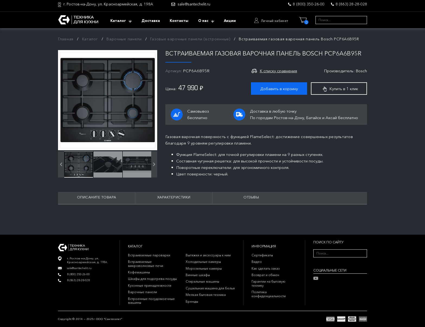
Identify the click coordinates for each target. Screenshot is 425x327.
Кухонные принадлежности (149, 285)
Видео (257, 262)
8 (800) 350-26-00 (308, 4)
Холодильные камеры (203, 262)
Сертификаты (262, 255)
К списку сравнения (278, 70)
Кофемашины (139, 272)
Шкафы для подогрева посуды (152, 279)
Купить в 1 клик (340, 88)
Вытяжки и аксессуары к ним (208, 255)
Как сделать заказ (266, 268)
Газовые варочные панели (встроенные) (190, 39)
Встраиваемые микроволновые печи (145, 263)
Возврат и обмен (265, 275)
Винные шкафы (198, 275)
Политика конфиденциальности (269, 294)
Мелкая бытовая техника (206, 295)
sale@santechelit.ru (194, 4)
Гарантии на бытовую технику (268, 283)
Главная (65, 39)
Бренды (192, 301)
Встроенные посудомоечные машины (151, 301)
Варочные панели (124, 39)
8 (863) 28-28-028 (351, 4)
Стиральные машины (202, 281)
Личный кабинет (274, 21)
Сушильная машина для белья (210, 288)
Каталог (90, 39)
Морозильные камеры (204, 268)
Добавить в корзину (279, 88)
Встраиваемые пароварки (149, 255)
